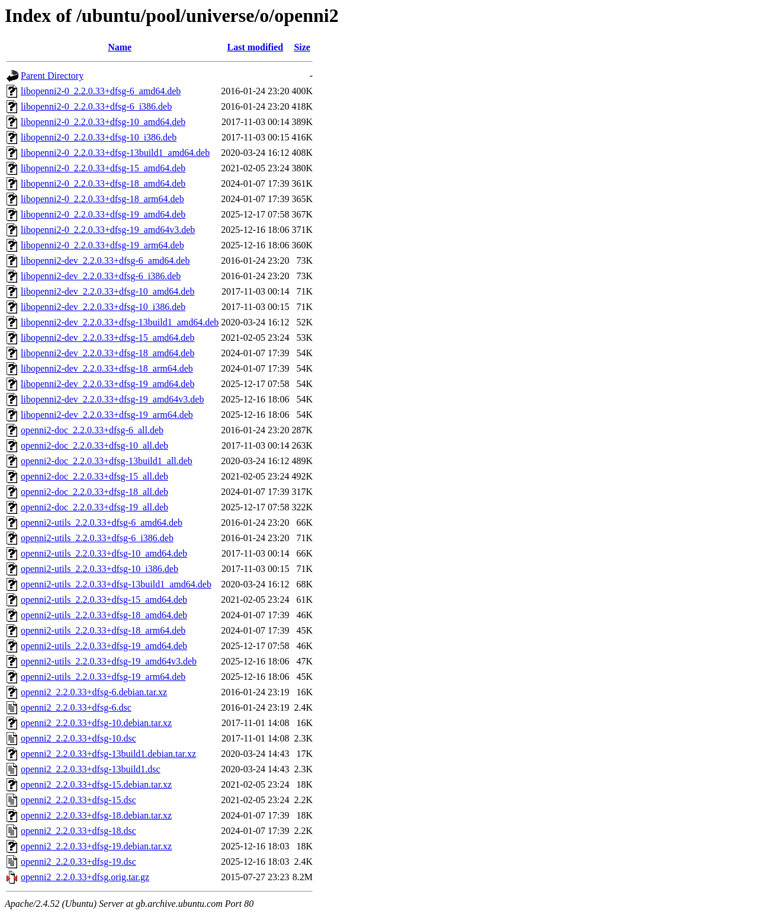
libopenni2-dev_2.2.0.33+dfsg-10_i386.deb (103, 307)
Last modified (255, 47)
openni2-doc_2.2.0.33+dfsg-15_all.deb (94, 476)
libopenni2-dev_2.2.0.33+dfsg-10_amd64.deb (107, 291)
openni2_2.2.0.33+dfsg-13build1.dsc (90, 769)
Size (302, 47)
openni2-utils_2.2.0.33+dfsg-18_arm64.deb (103, 630)
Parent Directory (52, 76)
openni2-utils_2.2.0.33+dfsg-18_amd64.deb (104, 615)
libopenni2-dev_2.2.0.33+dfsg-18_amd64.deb (107, 353)
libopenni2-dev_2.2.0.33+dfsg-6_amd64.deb (105, 260)
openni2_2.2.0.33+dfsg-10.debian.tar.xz (96, 723)
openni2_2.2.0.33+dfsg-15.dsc (78, 800)
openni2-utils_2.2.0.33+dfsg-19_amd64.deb (104, 646)
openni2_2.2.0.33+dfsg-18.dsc (78, 831)
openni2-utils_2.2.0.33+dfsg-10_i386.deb (99, 569)
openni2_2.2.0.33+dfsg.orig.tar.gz (85, 877)
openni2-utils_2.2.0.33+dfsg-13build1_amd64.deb (116, 584)
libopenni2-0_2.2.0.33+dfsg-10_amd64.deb (103, 122)
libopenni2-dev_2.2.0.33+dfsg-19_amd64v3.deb (112, 399)
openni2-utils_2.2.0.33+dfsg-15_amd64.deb (104, 600)
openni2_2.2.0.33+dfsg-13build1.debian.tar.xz (108, 754)
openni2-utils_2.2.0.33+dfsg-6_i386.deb (97, 538)
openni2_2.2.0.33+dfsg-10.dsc (78, 738)
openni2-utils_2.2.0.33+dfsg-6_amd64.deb (101, 522)
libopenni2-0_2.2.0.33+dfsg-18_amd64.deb (103, 183)
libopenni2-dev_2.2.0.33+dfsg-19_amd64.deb (107, 384)
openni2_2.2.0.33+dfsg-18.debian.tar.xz (96, 815)
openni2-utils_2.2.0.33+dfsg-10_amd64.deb (104, 553)
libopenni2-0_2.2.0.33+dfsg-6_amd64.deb (101, 91)
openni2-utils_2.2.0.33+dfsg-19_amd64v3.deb (109, 661)
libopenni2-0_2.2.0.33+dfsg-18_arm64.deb (102, 199)
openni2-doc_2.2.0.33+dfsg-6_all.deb (92, 430)
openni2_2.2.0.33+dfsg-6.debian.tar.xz (94, 692)
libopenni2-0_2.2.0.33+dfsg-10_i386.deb (98, 137)
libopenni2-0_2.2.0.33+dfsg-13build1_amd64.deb (115, 153)
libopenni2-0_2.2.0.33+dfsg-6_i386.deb (96, 106)
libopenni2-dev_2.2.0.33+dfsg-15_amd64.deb (107, 338)
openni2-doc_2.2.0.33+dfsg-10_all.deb (94, 445)
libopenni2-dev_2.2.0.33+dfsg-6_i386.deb (101, 276)
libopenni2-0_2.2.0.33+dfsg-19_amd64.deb (103, 214)
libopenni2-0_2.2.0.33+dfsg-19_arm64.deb (102, 245)
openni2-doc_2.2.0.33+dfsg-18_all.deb (94, 492)
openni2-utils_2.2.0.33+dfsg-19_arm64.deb (103, 677)
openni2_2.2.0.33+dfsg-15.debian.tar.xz (96, 784)
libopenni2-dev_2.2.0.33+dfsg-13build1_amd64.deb (120, 322)
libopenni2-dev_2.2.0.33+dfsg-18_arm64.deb (107, 368)
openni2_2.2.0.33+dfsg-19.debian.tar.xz (96, 846)
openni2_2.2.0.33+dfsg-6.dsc (76, 707)
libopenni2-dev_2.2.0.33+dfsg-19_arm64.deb (107, 415)
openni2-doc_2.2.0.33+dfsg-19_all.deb (94, 507)
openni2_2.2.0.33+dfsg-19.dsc (78, 862)
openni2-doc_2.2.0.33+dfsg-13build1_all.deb (106, 461)
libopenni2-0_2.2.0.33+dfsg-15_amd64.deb (103, 168)
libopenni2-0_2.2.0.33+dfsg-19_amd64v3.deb (108, 230)
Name (119, 47)
